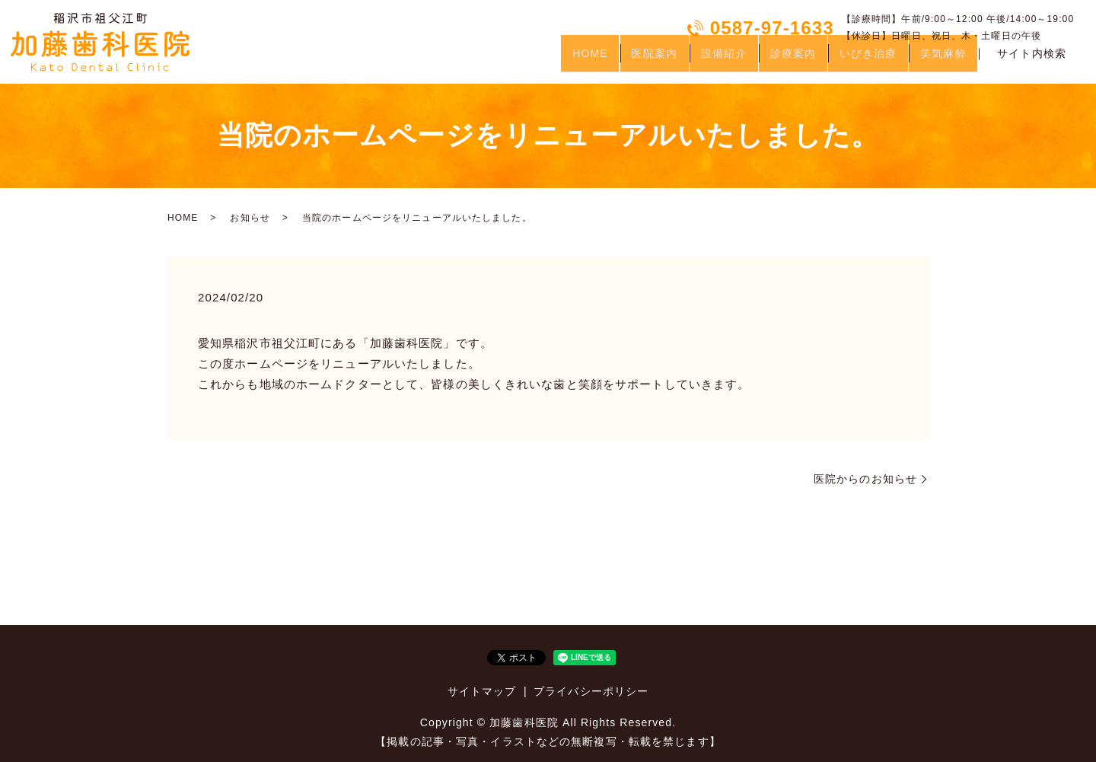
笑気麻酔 (938, 59)
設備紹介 (690, 59)
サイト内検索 (1031, 60)
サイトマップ (482, 691)
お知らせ (249, 217)
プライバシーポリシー (591, 691)
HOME (538, 59)
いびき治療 (854, 59)
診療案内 (769, 59)
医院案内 (611, 59)
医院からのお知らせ (865, 479)
